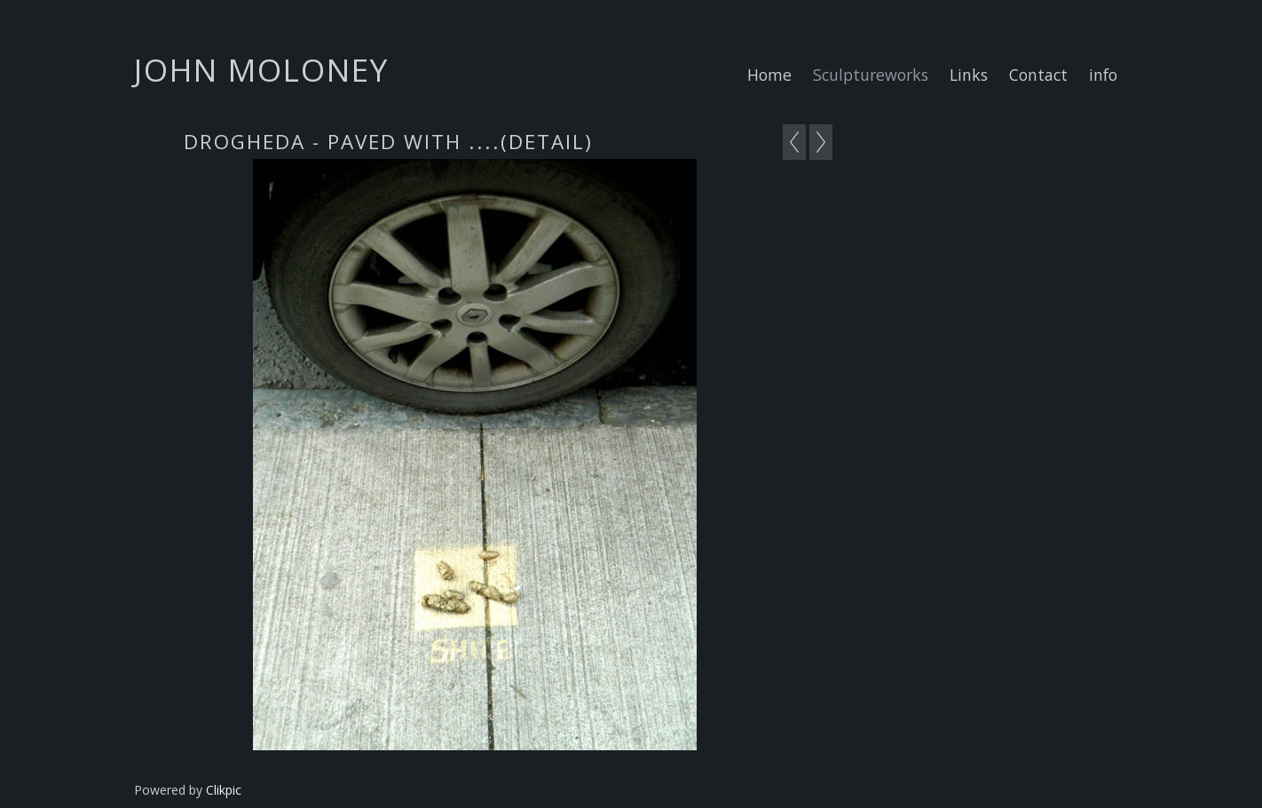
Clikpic (223, 789)
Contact (1038, 74)
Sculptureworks (870, 74)
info (1103, 74)
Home (769, 74)
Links (969, 74)
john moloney (261, 69)
